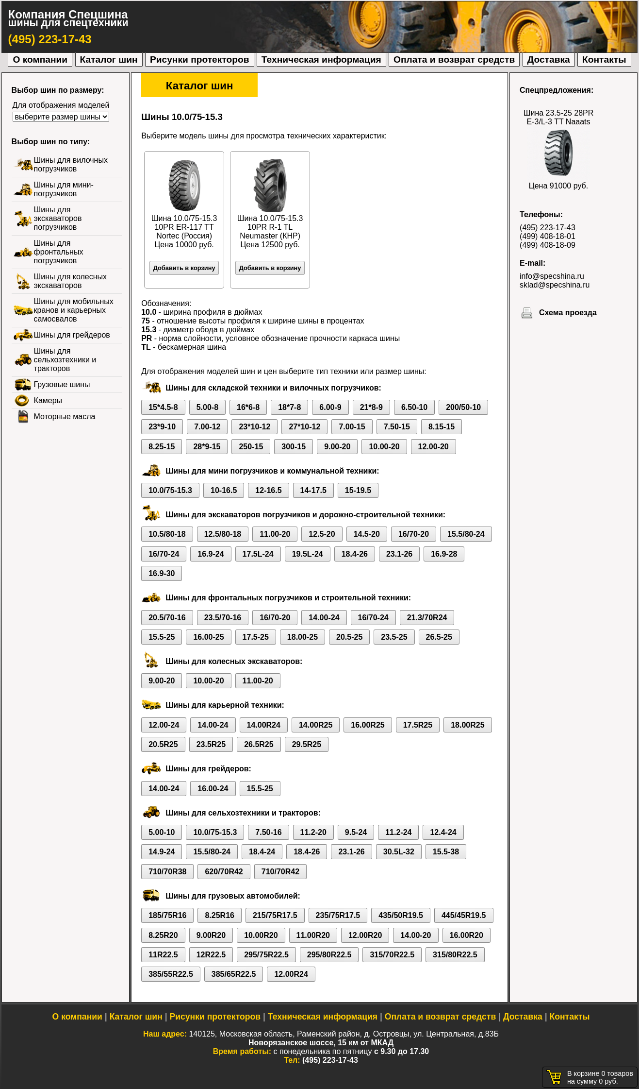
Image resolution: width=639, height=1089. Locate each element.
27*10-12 (304, 427)
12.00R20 (365, 935)
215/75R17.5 (275, 915)
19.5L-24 (307, 554)
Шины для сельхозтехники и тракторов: (243, 813)
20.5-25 (349, 637)
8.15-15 (441, 427)
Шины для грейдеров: (208, 769)
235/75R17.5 (338, 915)
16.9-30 (161, 573)
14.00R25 (315, 725)
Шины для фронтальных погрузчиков (58, 252)
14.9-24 (161, 852)
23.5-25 (394, 637)
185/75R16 (167, 915)
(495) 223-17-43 (50, 39)
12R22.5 (211, 955)
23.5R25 (211, 744)
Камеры (48, 400)
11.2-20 (313, 832)
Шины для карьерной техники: (224, 705)
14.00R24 (263, 725)
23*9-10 (162, 427)
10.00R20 (261, 935)
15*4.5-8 (163, 407)
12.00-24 (163, 725)
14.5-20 (367, 534)
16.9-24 (210, 554)
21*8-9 (371, 407)
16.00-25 (208, 637)
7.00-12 (207, 427)
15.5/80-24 (466, 534)
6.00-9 (330, 407)
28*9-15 (206, 446)
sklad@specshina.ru (555, 285)
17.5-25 (256, 637)
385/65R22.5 (234, 974)
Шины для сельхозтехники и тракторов (65, 360)
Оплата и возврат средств (454, 59)
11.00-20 (275, 534)
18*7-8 (289, 407)
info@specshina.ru (552, 276)
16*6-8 (248, 407)
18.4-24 (262, 852)
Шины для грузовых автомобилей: (232, 896)
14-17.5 (313, 490)
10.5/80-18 (167, 534)
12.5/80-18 (223, 534)
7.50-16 (268, 832)
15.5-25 (161, 637)
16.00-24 (212, 788)
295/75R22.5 (266, 955)
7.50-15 (397, 427)
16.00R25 (367, 725)
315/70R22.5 (392, 955)
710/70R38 (167, 872)
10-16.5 (224, 490)
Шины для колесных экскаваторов (70, 280)
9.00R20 (211, 935)
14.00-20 (415, 935)
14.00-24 (324, 617)
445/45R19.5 (464, 915)
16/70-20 (413, 534)
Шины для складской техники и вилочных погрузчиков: (273, 388)
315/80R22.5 (455, 955)
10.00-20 (384, 446)
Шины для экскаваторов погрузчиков (58, 218)
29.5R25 (307, 744)
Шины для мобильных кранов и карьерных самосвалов (74, 310)
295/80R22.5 (329, 955)
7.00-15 (352, 427)
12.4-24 (443, 832)
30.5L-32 (398, 852)
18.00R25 (467, 725)
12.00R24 (291, 974)
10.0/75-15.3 (170, 490)
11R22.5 (163, 955)
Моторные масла (65, 416)
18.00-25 (302, 637)
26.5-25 (439, 637)
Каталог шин (109, 59)
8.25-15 (161, 446)
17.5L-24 (258, 554)
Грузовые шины (62, 384)
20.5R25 (163, 744)
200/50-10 (463, 407)
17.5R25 (418, 725)
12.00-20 (433, 446)
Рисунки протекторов (199, 59)
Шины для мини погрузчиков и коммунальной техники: (272, 471)
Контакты (604, 59)
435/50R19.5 (400, 915)
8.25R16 (219, 915)
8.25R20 (163, 935)
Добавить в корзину (184, 268)
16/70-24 (163, 554)
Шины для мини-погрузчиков (64, 189)
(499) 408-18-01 (547, 236)
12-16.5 (268, 490)
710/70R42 (280, 872)
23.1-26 (399, 554)
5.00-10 (161, 832)
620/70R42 (224, 872)
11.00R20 (313, 935)
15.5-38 (446, 852)
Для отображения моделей (61, 105)
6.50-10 (414, 407)
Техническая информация (321, 59)
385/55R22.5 (170, 974)
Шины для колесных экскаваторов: (233, 661)
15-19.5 (358, 490)
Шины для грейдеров (72, 335)
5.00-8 (207, 407)
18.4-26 (355, 554)
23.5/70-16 (223, 617)
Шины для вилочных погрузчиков (71, 164)
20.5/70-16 (167, 617)
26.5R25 (259, 744)
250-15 (251, 446)
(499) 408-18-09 (547, 245)
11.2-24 (398, 832)
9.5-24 (356, 832)
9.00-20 (337, 446)
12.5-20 (322, 534)
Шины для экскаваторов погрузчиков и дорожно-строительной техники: (305, 514)
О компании (40, 59)
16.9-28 (444, 554)
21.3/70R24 (427, 617)
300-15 (293, 446)
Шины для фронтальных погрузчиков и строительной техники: (288, 598)
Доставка (548, 59)
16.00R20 (466, 935)
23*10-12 (254, 427)
